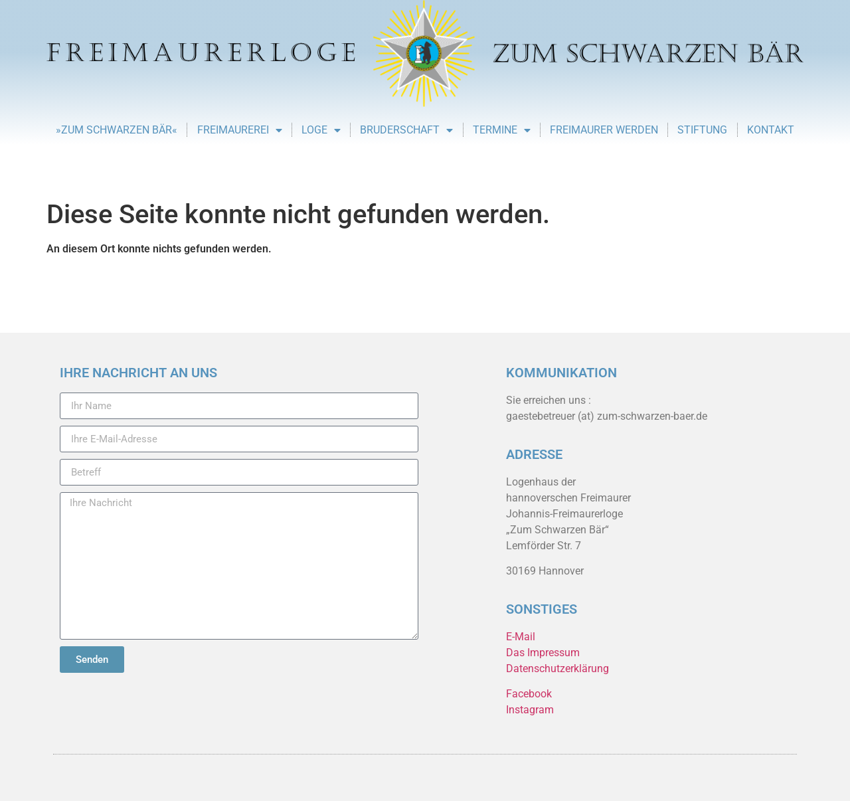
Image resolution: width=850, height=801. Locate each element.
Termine (502, 130)
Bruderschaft (406, 130)
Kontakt (770, 130)
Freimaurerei (239, 130)
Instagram (530, 709)
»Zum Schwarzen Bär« (116, 130)
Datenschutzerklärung (557, 668)
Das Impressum (543, 652)
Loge (321, 130)
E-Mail (520, 636)
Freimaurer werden (604, 130)
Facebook (529, 693)
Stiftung (702, 130)
